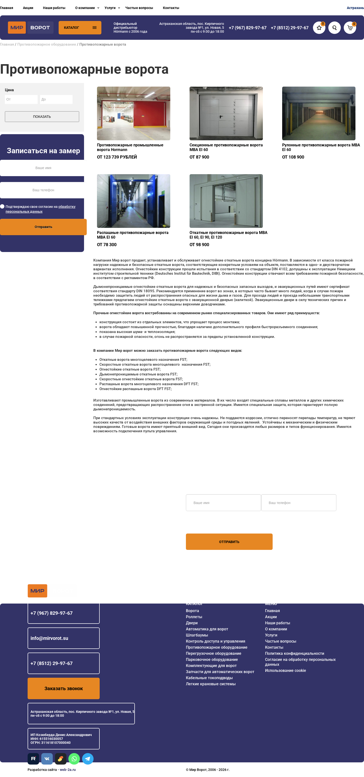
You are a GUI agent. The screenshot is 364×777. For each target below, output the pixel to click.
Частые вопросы (139, 8)
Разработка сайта (42, 770)
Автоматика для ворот (207, 629)
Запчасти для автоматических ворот (220, 671)
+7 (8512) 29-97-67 (52, 663)
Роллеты (194, 617)
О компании (85, 8)
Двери (192, 623)
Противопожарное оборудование (46, 44)
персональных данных (204, 524)
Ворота (192, 610)
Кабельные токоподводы (209, 678)
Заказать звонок (63, 688)
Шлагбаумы (197, 635)
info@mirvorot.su (49, 638)
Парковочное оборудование (212, 659)
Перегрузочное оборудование (213, 653)
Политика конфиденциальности (294, 653)
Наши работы (54, 8)
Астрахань (355, 8)
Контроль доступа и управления (215, 641)
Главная (6, 8)
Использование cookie (285, 670)
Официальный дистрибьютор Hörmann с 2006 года (130, 27)
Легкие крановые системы (211, 684)
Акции (28, 8)
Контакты (171, 8)
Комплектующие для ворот (211, 665)
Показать (42, 117)
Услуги (110, 8)
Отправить (43, 227)
